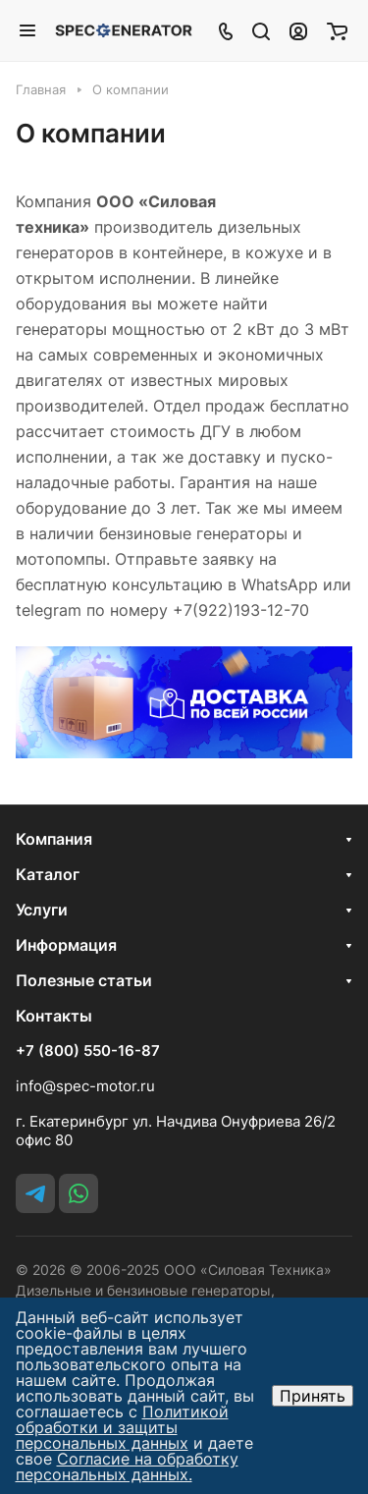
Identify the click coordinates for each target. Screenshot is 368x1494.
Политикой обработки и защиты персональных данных (122, 1427)
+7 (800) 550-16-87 (88, 1051)
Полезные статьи (84, 980)
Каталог (47, 874)
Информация (66, 945)
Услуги (42, 909)
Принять (312, 1396)
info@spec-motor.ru (85, 1086)
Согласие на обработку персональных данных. (127, 1466)
